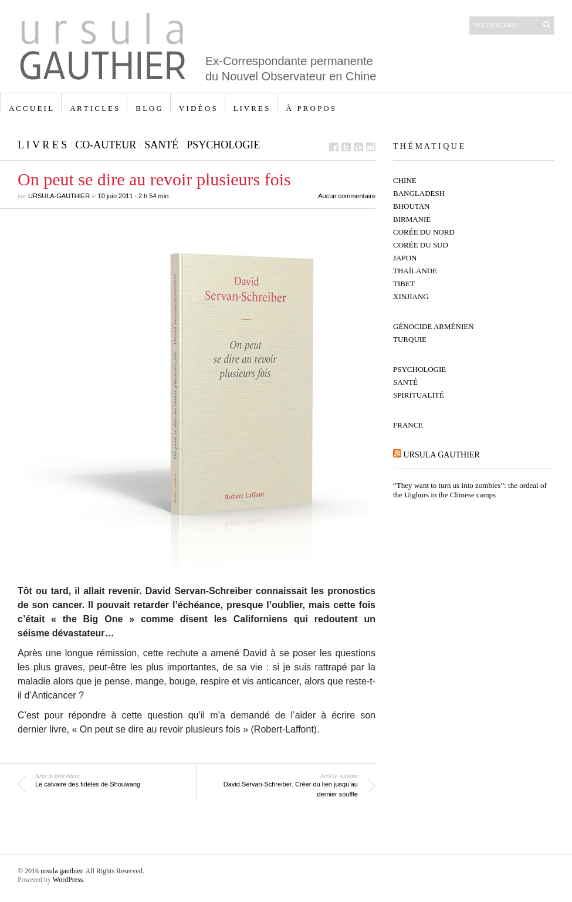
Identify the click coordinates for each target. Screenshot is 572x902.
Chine (405, 180)
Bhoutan (411, 206)
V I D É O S (197, 108)
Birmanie (412, 219)
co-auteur (105, 145)
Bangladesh (419, 193)
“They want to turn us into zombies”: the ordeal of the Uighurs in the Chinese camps (470, 490)
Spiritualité (418, 395)
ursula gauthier (442, 454)
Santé (161, 145)
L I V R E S (251, 108)
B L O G (149, 108)
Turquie (410, 339)
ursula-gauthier (59, 195)
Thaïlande (415, 270)
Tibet (404, 283)
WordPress (68, 880)
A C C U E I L (31, 108)
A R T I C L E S (94, 108)
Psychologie (223, 145)
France (408, 425)
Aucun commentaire (346, 195)
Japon (405, 257)
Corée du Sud (420, 244)
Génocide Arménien (433, 326)
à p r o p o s (310, 108)
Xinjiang (411, 296)
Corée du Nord (424, 232)
